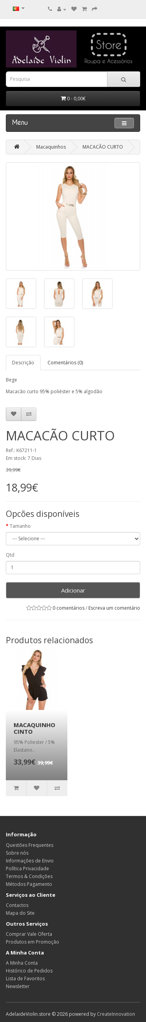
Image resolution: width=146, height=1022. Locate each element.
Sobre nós (17, 853)
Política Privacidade (27, 868)
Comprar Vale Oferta (29, 934)
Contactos (17, 905)
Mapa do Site (20, 913)
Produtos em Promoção (32, 942)
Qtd (10, 555)
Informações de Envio (30, 860)
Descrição (23, 362)
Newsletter (18, 986)
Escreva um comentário (114, 608)
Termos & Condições (29, 876)
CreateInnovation (116, 1014)
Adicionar (73, 590)
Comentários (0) (65, 362)
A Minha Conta (22, 963)
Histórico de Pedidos (29, 970)
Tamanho (20, 526)
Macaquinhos (51, 147)
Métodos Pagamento (29, 884)
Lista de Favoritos (25, 978)
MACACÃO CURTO (103, 147)
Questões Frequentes (29, 845)
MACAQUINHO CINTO (34, 728)
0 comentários (68, 608)
